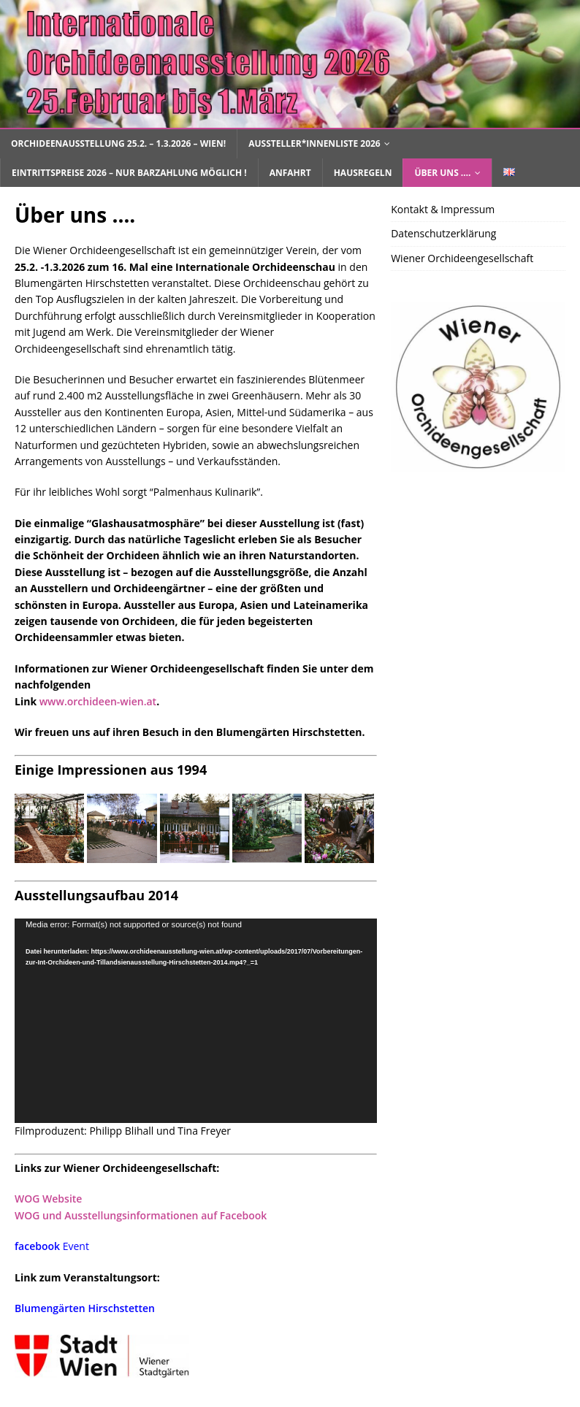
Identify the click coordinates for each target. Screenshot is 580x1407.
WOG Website (48, 1198)
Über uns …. (442, 172)
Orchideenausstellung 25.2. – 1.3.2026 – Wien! (118, 143)
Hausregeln (363, 172)
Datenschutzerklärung (443, 233)
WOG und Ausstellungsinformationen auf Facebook (141, 1215)
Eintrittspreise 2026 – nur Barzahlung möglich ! (129, 172)
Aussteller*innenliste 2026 (314, 143)
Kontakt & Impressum (443, 209)
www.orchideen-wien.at (97, 701)
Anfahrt (290, 172)
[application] (196, 1020)
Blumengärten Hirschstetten (85, 1308)
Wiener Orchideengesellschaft (462, 258)
